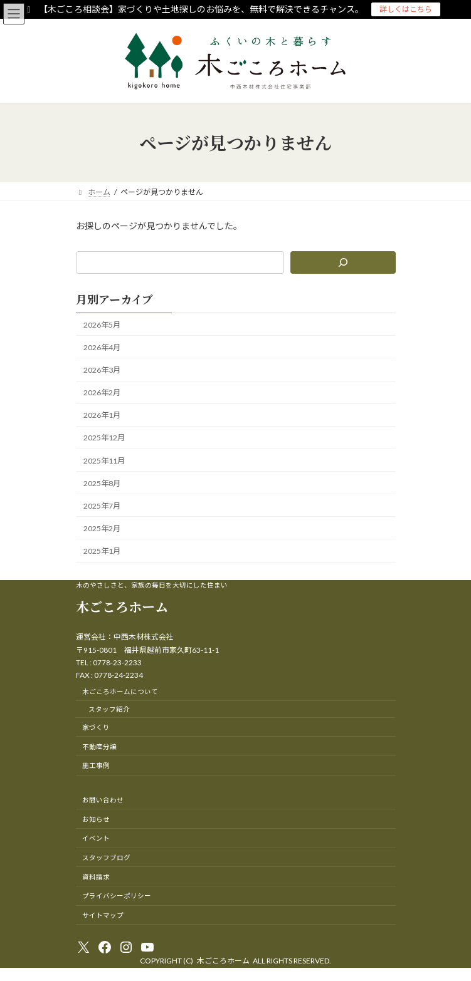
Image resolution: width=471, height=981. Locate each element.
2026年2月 (101, 392)
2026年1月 (101, 415)
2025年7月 (101, 506)
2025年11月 (104, 460)
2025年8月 (101, 483)
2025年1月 (101, 551)
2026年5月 (101, 325)
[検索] (342, 262)
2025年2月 (101, 528)
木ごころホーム (122, 606)
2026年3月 (101, 370)
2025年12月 (104, 438)
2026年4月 (101, 347)
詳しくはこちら (405, 9)
